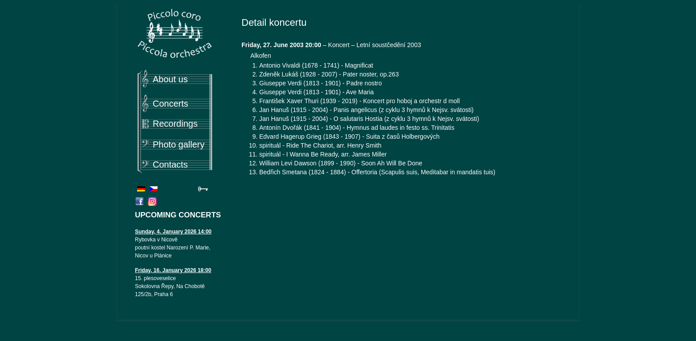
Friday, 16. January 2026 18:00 (173, 270)
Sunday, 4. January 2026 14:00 (173, 232)
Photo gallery (179, 144)
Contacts (170, 164)
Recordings (175, 123)
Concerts (170, 103)
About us (170, 79)
